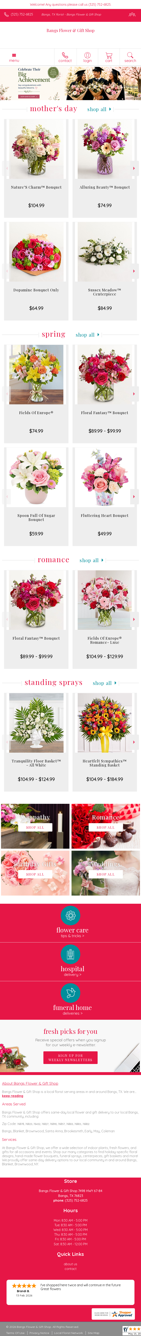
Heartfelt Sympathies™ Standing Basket (105, 763)
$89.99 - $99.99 (105, 431)
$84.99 (105, 308)
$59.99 (36, 534)
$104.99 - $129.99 (104, 656)
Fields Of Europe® (36, 412)
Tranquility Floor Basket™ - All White (36, 763)
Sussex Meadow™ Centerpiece (104, 292)
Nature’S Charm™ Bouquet (36, 187)
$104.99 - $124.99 (36, 779)
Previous (6, 168)
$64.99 (36, 308)
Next (134, 168)
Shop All (97, 109)
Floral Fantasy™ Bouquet (104, 412)
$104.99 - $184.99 (104, 779)
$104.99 (36, 205)
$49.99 (105, 534)
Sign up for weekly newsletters (70, 1057)
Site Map (93, 1333)
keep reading (12, 1096)
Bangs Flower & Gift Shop (71, 30)
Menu (14, 60)
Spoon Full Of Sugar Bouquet (36, 517)
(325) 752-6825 (22, 14)
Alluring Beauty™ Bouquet (105, 187)
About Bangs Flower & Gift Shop (30, 1083)
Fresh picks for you (70, 1037)
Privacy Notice (39, 1333)
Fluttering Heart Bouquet (105, 515)
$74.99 (105, 205)
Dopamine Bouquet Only (36, 290)
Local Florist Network (68, 1333)
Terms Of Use (15, 1333)
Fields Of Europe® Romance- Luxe (105, 640)
